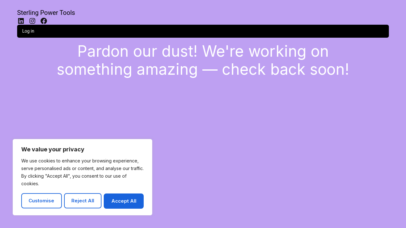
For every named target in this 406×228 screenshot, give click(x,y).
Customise (41, 201)
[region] (82, 177)
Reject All (82, 201)
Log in (28, 31)
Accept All (123, 201)
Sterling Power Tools (46, 12)
